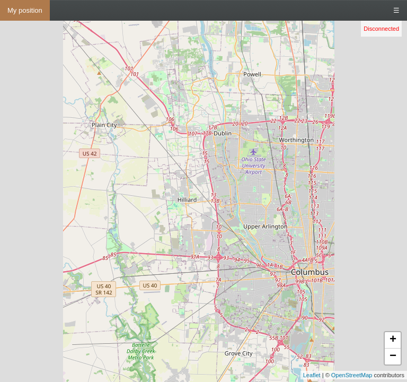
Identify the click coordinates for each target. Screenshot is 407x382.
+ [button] (393, 340)
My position (24, 10)
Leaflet (312, 375)
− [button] (393, 356)
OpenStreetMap (352, 375)
